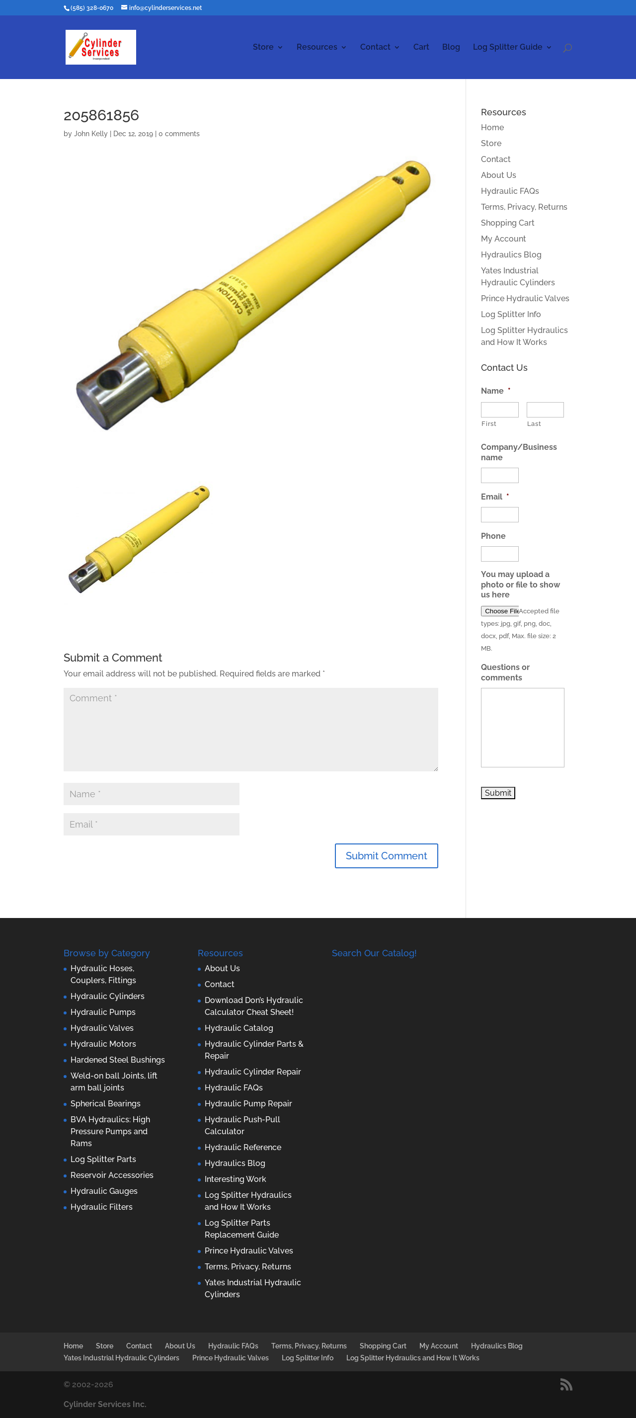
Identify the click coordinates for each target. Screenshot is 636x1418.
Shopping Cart (508, 223)
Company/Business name (519, 452)
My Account (503, 239)
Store (263, 48)
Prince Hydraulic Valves (525, 298)
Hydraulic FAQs (510, 191)
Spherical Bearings (106, 1103)
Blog (451, 48)
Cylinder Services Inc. (105, 1404)
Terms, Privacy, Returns (524, 207)
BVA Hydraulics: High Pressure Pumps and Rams (110, 1131)
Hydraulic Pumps (103, 1012)
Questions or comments (505, 672)
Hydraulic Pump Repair (248, 1103)
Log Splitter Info (511, 314)
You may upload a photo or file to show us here (520, 585)
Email (495, 496)
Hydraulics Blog (511, 254)
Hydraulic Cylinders (108, 996)
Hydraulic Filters (102, 1207)
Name (496, 391)
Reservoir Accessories (112, 1175)
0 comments (179, 134)
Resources (317, 48)
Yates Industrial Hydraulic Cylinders (121, 1358)
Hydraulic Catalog (239, 1028)
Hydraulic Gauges (104, 1191)
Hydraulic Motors (103, 1044)
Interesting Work (235, 1179)
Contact (375, 48)
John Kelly (91, 134)
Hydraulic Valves (102, 1028)
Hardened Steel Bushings (118, 1060)
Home (492, 127)
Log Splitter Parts (103, 1159)
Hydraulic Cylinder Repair (253, 1072)
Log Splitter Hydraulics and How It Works (412, 1358)
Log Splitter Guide (508, 48)
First (488, 423)
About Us (498, 175)
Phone (493, 536)
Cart (421, 48)
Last (534, 423)
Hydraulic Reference (243, 1147)
